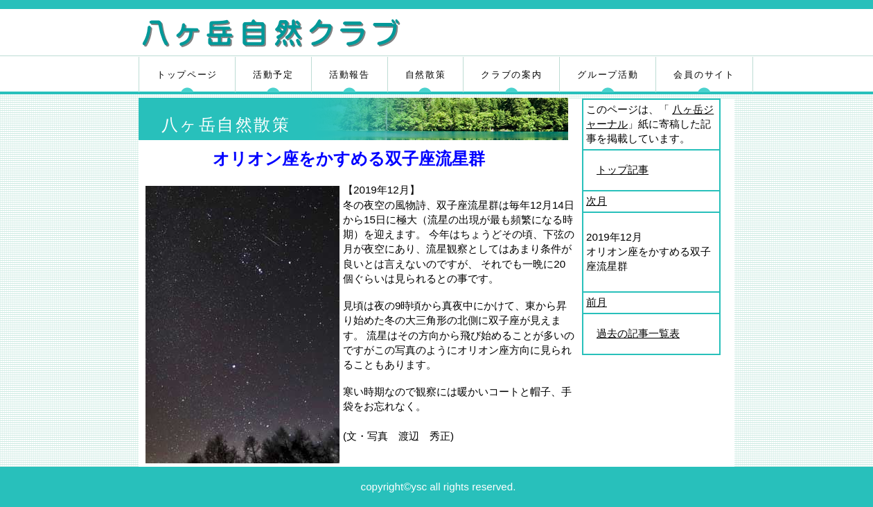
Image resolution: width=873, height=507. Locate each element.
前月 (596, 302)
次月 (596, 201)
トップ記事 (623, 169)
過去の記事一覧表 (638, 333)
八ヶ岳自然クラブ (303, 34)
